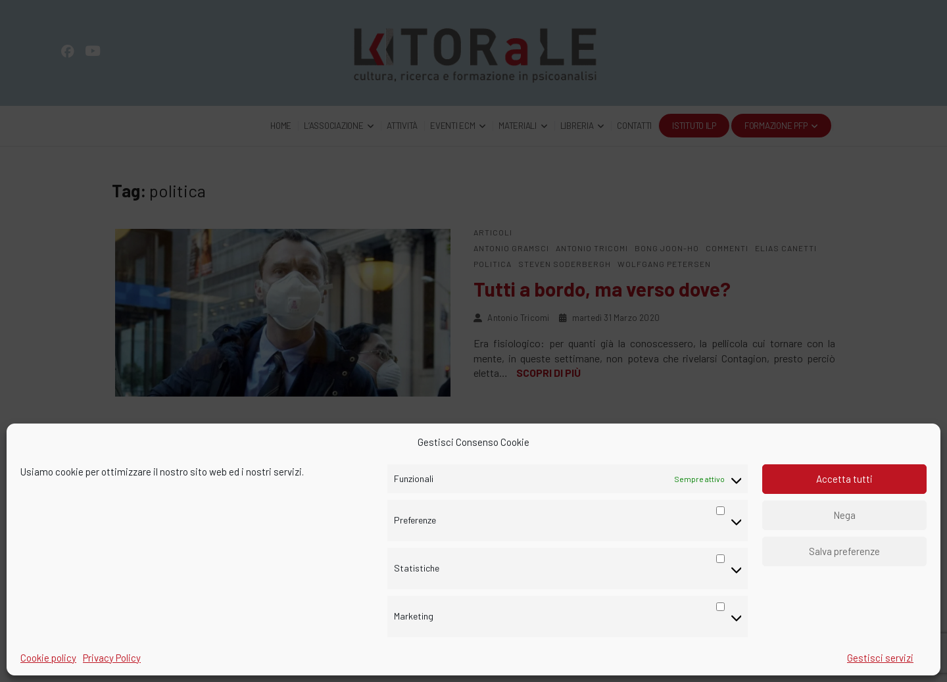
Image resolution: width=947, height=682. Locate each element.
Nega (844, 515)
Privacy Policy (112, 658)
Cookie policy (48, 658)
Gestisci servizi (880, 658)
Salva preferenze (844, 551)
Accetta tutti (844, 479)
